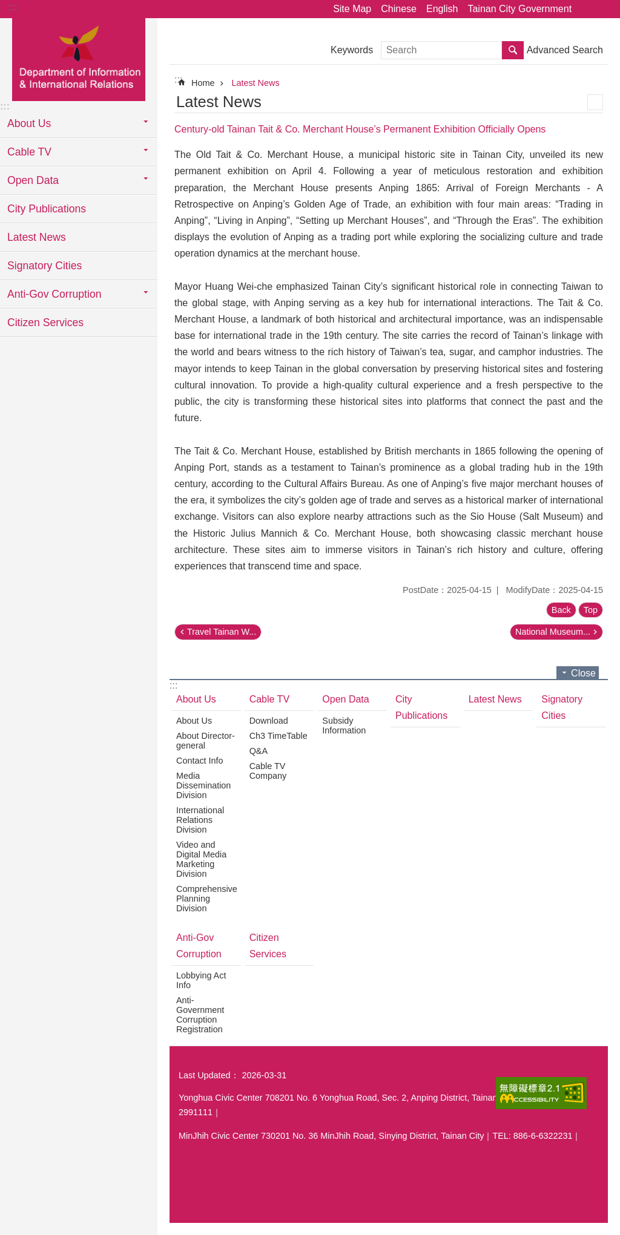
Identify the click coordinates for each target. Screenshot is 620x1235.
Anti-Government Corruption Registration (200, 1014)
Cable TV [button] (29, 152)
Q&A (258, 751)
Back (561, 610)
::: (13, 7)
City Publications (46, 209)
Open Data (345, 699)
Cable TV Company (268, 771)
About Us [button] (29, 123)
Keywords (352, 50)
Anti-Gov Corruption (199, 945)
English (442, 9)
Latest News (36, 237)
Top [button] (591, 610)
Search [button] (513, 50)
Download (268, 721)
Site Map (352, 9)
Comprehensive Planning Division (206, 898)
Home (202, 83)
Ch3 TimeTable (278, 736)
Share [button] (586, 9)
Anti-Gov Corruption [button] (54, 294)
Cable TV (269, 699)
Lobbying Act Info (201, 980)
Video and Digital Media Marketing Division (201, 859)
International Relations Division (200, 819)
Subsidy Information (344, 725)
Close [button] (583, 673)
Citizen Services (45, 322)
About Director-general (205, 740)
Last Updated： (209, 1075)
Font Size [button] (603, 9)
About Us (196, 699)
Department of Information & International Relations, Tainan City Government (78, 58)
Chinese (399, 9)
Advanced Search (565, 50)
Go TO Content (6, 6)
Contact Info (199, 760)
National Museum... (552, 632)
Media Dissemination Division (203, 785)
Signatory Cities (44, 266)
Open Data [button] (33, 180)
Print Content (595, 102)
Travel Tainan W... (221, 632)
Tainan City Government (519, 9)
